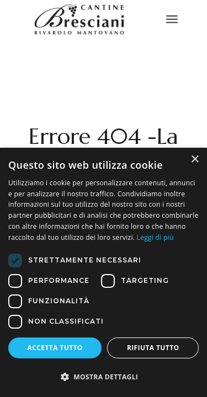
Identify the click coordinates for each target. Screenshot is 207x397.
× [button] (194, 159)
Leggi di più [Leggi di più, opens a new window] (155, 237)
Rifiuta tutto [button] (153, 347)
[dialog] (103, 272)
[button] (103, 377)
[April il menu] (171, 19)
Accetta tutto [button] (55, 347)
